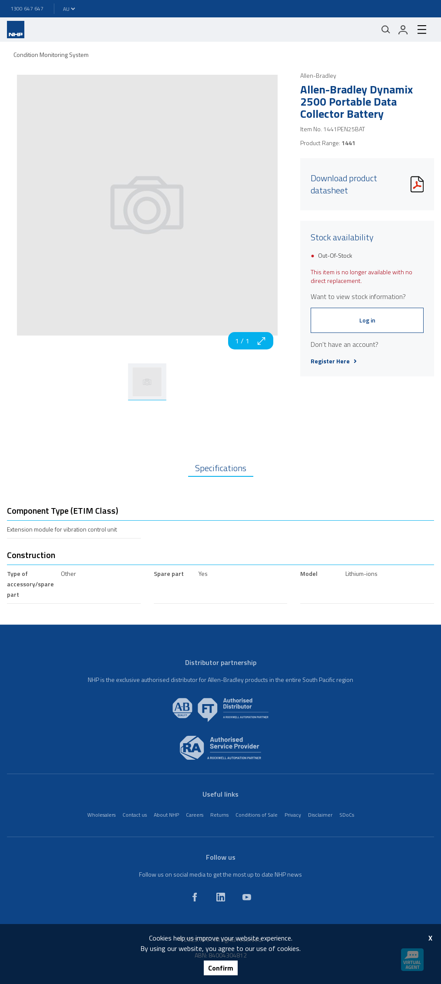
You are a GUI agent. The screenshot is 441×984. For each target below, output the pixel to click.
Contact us (135, 815)
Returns (219, 815)
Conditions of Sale (256, 815)
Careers (194, 815)
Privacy (293, 815)
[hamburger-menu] (422, 29)
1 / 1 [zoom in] (250, 341)
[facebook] (194, 897)
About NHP (166, 815)
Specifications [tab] (220, 468)
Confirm (220, 968)
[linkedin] (220, 897)
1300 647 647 (26, 8)
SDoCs (346, 815)
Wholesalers (101, 815)
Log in (367, 320)
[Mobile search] (385, 29)
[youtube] (246, 897)
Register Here (334, 361)
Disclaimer (320, 815)
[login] (403, 29)
